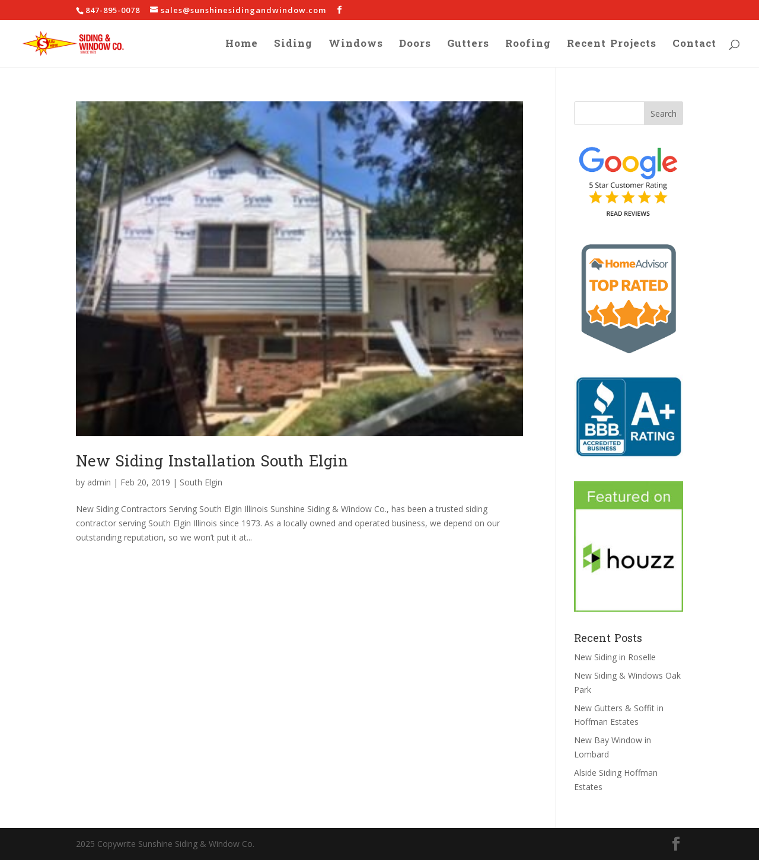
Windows (356, 46)
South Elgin (201, 482)
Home (241, 46)
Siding (293, 46)
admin (99, 482)
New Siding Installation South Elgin (212, 461)
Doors (415, 46)
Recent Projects (611, 46)
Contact (694, 46)
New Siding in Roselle (615, 657)
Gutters (468, 46)
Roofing (528, 46)
